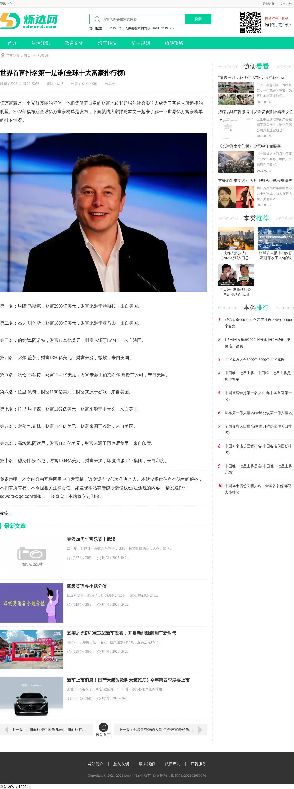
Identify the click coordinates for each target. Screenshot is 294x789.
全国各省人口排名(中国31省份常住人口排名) (258, 429)
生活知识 (40, 43)
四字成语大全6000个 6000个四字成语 (254, 359)
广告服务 (198, 764)
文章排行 (286, 4)
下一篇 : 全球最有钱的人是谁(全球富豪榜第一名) (158, 730)
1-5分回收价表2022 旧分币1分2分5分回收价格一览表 (258, 343)
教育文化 (74, 43)
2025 (164, 28)
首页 (12, 43)
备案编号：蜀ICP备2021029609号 (179, 775)
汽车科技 (107, 43)
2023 (113, 28)
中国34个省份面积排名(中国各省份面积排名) (258, 449)
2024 (156, 28)
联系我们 (147, 764)
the (172, 28)
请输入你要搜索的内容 (134, 28)
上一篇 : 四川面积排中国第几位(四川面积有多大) (49, 730)
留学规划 (140, 43)
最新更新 (269, 4)
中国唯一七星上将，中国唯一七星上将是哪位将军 (258, 376)
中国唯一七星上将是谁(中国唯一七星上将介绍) (258, 469)
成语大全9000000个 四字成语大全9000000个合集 (258, 323)
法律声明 (173, 764)
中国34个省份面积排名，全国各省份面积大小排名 (258, 489)
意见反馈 (121, 764)
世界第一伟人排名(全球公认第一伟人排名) (259, 413)
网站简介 (95, 764)
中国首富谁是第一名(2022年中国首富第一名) (258, 396)
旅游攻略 (174, 43)
